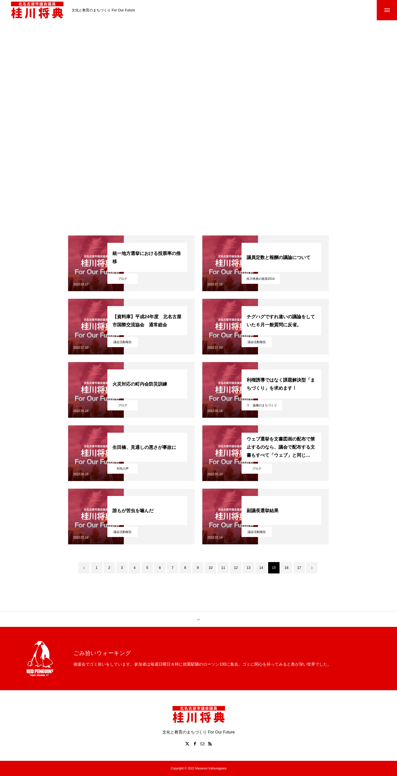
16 (287, 568)
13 (249, 568)
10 (211, 568)
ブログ (122, 279)
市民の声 (122, 468)
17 (299, 568)
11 (223, 568)
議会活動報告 (122, 342)
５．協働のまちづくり (262, 405)
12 (236, 568)
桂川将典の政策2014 (261, 279)
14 (261, 568)
